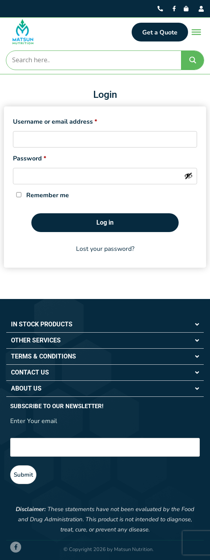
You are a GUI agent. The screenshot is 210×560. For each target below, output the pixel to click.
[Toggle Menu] (196, 32)
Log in (105, 222)
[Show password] (188, 175)
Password (29, 157)
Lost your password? (105, 249)
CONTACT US (30, 372)
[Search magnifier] (193, 60)
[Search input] (93, 60)
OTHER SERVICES (36, 340)
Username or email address (55, 120)
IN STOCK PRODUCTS (41, 324)
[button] (105, 325)
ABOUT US (26, 388)
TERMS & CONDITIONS (43, 356)
